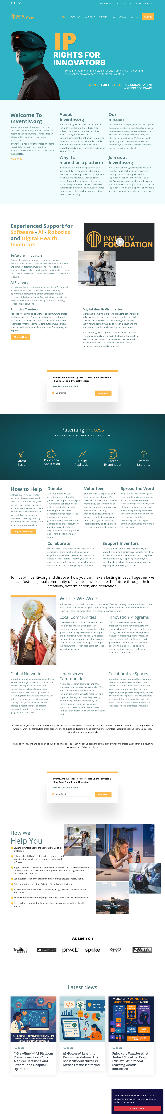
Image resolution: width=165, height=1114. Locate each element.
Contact (135, 16)
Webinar (103, 16)
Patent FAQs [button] (123, 3)
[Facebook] (11, 3)
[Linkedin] (15, 3)
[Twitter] (19, 3)
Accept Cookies (137, 1108)
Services (89, 16)
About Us (74, 16)
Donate (148, 16)
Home (62, 16)
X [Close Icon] (160, 1092)
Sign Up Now (20, 337)
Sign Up (95, 84)
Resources (105, 3)
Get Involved (119, 16)
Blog (138, 3)
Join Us (148, 3)
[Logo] (23, 17)
